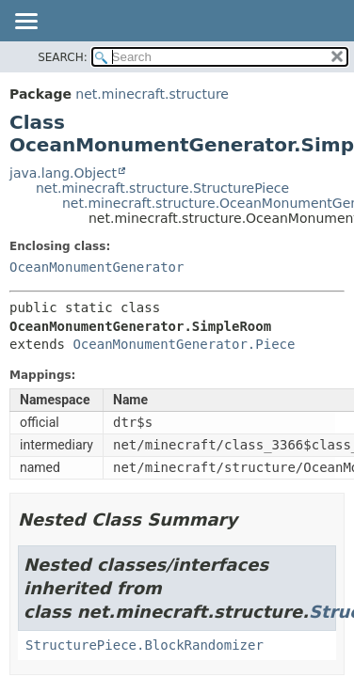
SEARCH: (63, 57)
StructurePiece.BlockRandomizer (144, 645)
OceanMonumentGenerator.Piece (183, 344)
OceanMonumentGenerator (96, 267)
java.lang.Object (63, 173)
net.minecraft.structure (152, 94)
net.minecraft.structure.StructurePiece (162, 188)
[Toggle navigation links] (25, 22)
